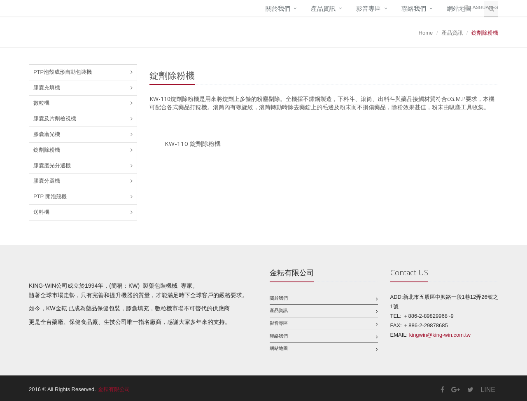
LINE (487, 389)
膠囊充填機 (46, 87)
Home (426, 33)
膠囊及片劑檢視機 (54, 118)
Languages (484, 7)
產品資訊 (323, 8)
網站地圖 (279, 348)
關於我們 (278, 8)
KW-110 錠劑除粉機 (193, 143)
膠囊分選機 (46, 181)
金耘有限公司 (114, 389)
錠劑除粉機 (46, 150)
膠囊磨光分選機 (52, 165)
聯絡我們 (413, 8)
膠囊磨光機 (46, 134)
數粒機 (41, 103)
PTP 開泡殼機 (50, 196)
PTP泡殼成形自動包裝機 (62, 72)
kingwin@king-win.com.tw (440, 335)
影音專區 (368, 8)
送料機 (41, 212)
